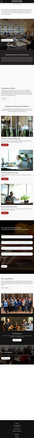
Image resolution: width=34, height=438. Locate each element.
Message (2, 257)
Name (2, 234)
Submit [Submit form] (3, 266)
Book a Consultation (6, 40)
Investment (17, 437)
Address (2, 251)
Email (2, 240)
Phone (2, 246)
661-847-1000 (18, 425)
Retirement (17, 436)
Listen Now (4, 98)
